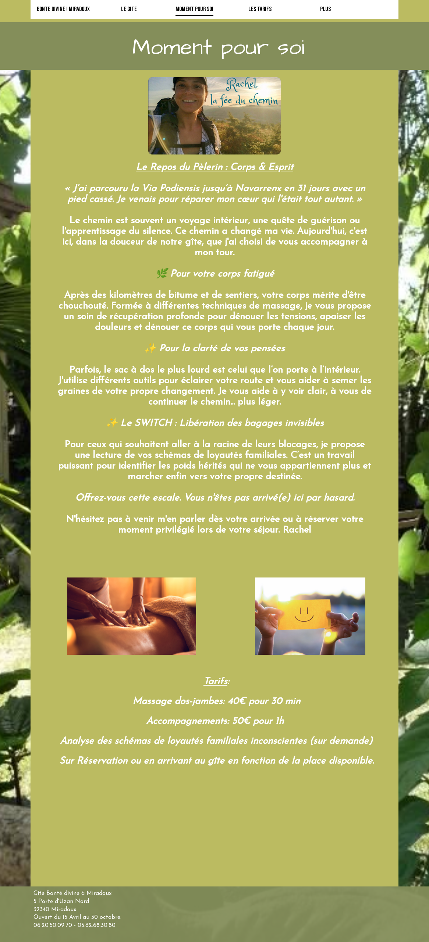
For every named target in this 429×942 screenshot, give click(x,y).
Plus (325, 9)
